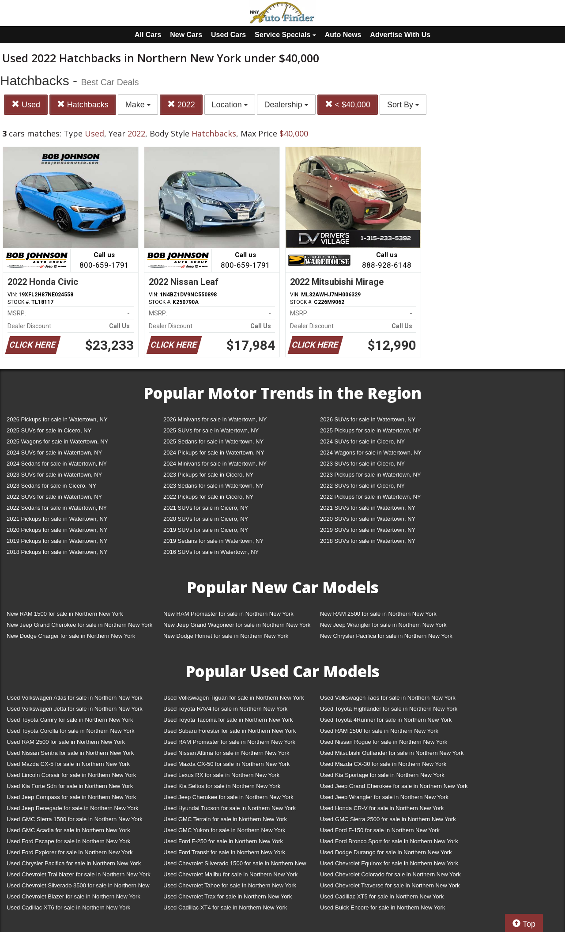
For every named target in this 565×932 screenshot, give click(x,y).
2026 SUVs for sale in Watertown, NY (367, 419)
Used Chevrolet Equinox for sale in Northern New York (389, 863)
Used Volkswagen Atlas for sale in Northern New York (75, 697)
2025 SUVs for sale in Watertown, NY (211, 430)
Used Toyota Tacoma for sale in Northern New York (228, 719)
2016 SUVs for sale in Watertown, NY (211, 552)
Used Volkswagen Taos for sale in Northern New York (388, 697)
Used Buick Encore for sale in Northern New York (382, 907)
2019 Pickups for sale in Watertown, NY (57, 541)
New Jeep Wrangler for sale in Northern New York (383, 624)
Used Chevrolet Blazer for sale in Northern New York (73, 896)
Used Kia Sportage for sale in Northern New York (382, 775)
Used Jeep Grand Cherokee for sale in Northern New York (394, 786)
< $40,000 (348, 104)
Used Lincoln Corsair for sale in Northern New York (71, 775)
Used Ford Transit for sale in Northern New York (224, 852)
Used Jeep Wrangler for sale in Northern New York (384, 797)
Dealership (286, 104)
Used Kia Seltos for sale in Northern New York (221, 786)
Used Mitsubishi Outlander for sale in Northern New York (391, 753)
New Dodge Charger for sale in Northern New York (71, 636)
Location (230, 104)
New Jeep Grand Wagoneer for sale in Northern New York (236, 624)
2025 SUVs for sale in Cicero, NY (49, 430)
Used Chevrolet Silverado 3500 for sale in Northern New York (78, 887)
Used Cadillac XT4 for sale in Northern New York (225, 907)
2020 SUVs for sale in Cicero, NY (205, 518)
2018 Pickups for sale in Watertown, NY (57, 552)
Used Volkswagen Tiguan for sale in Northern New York (233, 697)
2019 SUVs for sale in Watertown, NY (367, 530)
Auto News (343, 34)
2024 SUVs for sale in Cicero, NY (362, 441)
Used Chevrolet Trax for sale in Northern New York (227, 896)
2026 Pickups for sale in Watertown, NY (57, 419)
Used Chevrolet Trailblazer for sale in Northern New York (79, 874)
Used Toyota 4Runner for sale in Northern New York (386, 719)
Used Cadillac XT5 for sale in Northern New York (382, 896)
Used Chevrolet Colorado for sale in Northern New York (390, 874)
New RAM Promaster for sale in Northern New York (228, 613)
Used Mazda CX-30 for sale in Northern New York (383, 764)
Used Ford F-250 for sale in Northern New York (223, 841)
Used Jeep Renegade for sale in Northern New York (72, 808)
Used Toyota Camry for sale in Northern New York (70, 719)
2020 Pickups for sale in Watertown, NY (57, 530)
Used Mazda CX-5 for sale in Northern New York (68, 764)
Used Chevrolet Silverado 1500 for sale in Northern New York (234, 865)
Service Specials (285, 34)
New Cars (186, 34)
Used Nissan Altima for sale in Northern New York (226, 753)
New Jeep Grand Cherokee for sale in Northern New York (79, 624)
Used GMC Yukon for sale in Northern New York (224, 830)
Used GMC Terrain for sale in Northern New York (225, 819)
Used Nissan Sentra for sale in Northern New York (70, 753)
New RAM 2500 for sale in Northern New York (378, 613)
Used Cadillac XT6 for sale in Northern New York (68, 907)
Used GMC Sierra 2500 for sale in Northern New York (388, 819)
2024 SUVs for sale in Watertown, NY (54, 452)
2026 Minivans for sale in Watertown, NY (215, 419)
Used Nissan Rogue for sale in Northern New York (383, 742)
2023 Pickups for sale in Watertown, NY (370, 474)
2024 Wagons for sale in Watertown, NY (371, 452)
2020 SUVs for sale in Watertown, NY (367, 518)
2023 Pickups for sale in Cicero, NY (208, 474)
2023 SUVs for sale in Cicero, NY (362, 463)
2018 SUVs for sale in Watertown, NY (367, 541)
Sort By (403, 104)
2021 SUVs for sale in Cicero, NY (205, 507)
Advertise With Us (400, 34)
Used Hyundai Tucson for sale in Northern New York (229, 808)
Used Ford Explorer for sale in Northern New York (69, 852)
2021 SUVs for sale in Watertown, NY (367, 507)
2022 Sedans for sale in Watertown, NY (57, 507)
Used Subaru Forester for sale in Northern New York (229, 730)
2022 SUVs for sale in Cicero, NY (362, 485)
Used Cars (228, 34)
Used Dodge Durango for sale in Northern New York (386, 852)
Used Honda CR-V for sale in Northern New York (382, 808)
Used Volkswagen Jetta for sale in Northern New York (75, 708)
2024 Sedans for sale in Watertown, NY (57, 463)
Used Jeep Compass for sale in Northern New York (71, 797)
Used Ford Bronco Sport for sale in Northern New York (389, 841)
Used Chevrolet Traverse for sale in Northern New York (390, 885)
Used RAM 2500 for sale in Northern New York (66, 742)
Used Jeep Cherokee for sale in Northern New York (228, 797)
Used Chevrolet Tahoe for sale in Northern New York (229, 885)
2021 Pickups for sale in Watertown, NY (57, 518)
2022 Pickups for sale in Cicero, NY (208, 496)
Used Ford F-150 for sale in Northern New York (380, 830)
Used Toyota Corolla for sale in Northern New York (71, 730)
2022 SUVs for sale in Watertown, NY (54, 496)
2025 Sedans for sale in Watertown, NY (213, 441)
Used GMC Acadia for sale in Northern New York (68, 830)
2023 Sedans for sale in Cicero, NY (51, 485)
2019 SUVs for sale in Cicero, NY (205, 530)
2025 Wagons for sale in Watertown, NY (57, 441)
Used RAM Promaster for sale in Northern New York (229, 742)
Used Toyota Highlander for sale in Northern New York (388, 708)
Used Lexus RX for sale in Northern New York (221, 775)
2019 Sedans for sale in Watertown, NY (213, 541)
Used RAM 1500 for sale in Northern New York (379, 730)
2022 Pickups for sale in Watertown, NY (370, 496)
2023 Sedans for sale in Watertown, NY (213, 485)
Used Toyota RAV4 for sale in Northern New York (225, 708)
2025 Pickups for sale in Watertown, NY (370, 430)
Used (25, 104)
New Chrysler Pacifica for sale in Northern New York (386, 636)
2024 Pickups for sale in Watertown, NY (213, 452)
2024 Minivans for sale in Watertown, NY (215, 463)
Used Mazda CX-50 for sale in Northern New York (226, 764)
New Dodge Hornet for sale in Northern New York (225, 636)
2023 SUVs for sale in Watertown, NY (54, 474)
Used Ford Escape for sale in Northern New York (68, 841)
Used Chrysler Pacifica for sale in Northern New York (74, 863)
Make (138, 104)
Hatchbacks (83, 104)
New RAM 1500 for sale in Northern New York (65, 613)
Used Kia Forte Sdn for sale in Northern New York (70, 786)
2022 (181, 104)
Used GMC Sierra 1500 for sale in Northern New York (75, 819)
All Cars (148, 34)
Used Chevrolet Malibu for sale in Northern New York (230, 874)
